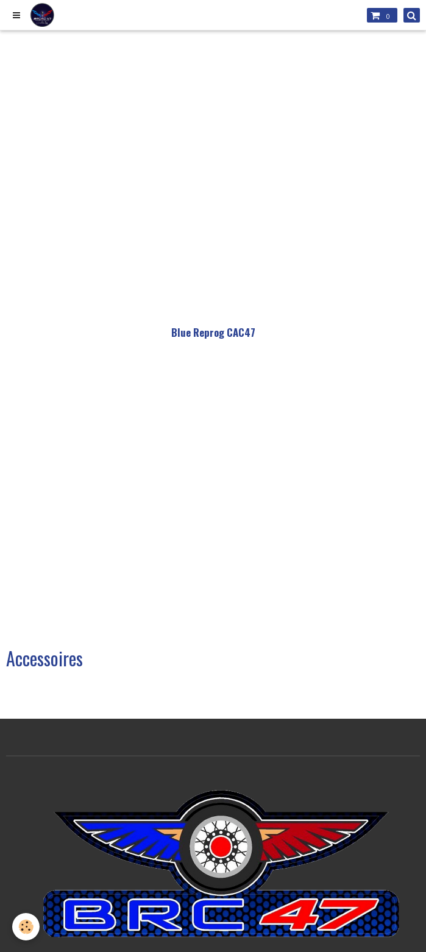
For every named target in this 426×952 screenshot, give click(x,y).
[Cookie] (26, 926)
